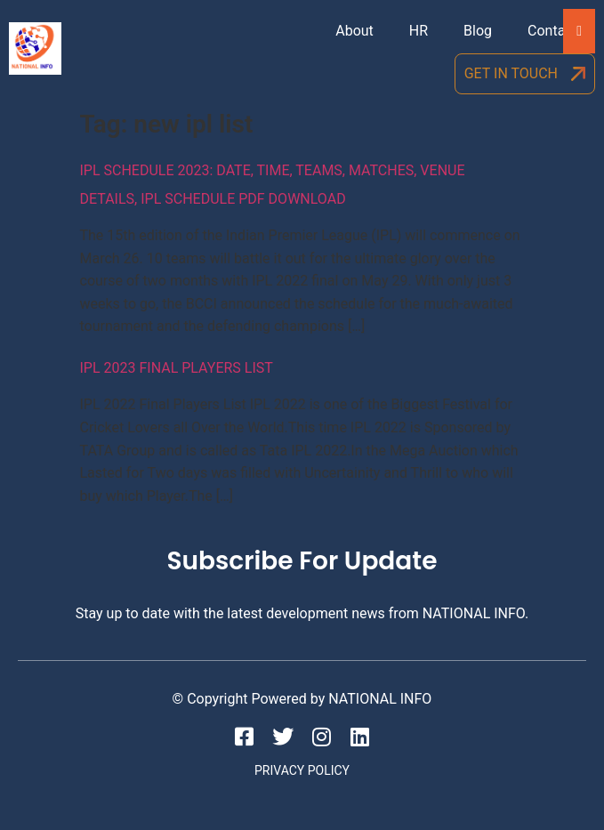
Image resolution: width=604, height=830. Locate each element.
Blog (477, 30)
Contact (552, 30)
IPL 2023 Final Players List (176, 367)
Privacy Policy (302, 770)
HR (418, 30)
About (354, 30)
